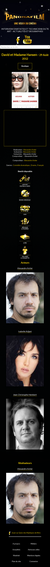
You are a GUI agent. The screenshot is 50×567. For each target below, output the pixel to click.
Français (40, 165)
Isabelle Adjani (25, 331)
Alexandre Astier (29, 150)
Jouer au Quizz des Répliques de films (26, 533)
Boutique (25, 66)
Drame (33, 165)
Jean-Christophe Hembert (25, 394)
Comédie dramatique (21, 165)
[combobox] (25, 47)
